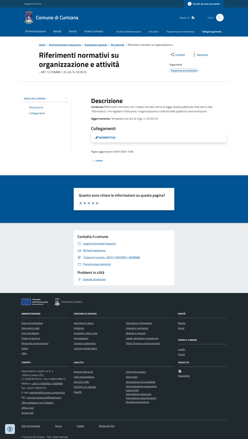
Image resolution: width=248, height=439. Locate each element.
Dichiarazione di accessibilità (140, 382)
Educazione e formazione (139, 323)
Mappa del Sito (107, 426)
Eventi (181, 354)
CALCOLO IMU (81, 382)
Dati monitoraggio (31, 426)
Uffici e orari (28, 408)
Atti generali (117, 45)
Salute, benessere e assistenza (142, 338)
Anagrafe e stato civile (85, 333)
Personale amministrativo (35, 343)
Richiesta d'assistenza (137, 402)
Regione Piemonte (32, 3)
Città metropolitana (84, 377)
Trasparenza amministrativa (180, 31)
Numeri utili (28, 413)
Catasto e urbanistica (85, 343)
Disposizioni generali (96, 45)
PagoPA (78, 392)
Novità (57, 31)
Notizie (181, 323)
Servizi (73, 31)
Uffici (24, 353)
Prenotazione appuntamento (141, 398)
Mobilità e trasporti (136, 333)
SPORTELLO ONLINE (85, 387)
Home (42, 45)
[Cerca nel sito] (219, 17)
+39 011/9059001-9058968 (47, 383)
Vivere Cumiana (93, 31)
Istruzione (154, 31)
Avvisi (181, 328)
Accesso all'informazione (128, 31)
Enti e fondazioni (30, 333)
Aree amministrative (32, 323)
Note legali (131, 377)
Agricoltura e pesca (84, 323)
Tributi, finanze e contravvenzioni (143, 343)
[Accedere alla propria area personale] (204, 4)
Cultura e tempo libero (85, 348)
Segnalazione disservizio (138, 394)
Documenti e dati (30, 328)
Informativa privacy (136, 372)
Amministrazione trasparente (65, 45)
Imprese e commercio (137, 328)
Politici (25, 348)
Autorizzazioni (81, 338)
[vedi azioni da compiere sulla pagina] (200, 54)
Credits (80, 426)
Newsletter (184, 376)
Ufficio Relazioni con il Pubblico (38, 403)
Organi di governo (31, 338)
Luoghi (181, 349)
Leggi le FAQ (132, 390)
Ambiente (79, 328)
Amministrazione (35, 31)
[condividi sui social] (177, 54)
